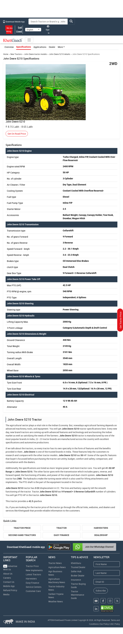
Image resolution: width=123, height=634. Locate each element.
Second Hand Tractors (22, 535)
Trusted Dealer (78, 567)
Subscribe (101, 590)
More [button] (60, 46)
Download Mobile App (14, 21)
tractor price (40, 507)
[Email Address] (107, 582)
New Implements (34, 570)
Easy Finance (61, 535)
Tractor (61, 528)
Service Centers (33, 586)
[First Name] (107, 564)
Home (5, 54)
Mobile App (9, 586)
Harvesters (101, 528)
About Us (7, 573)
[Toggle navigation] (29, 40)
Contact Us (8, 581)
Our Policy (104, 624)
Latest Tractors (33, 574)
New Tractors (16, 54)
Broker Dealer (77, 575)
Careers (7, 577)
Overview (9, 46)
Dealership (101, 535)
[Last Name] (107, 573)
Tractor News (55, 563)
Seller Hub (76, 571)
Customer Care (33, 591)
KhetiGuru (76, 563)
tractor (83, 428)
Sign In (47, 29)
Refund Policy (10, 590)
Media (6, 594)
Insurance (76, 579)
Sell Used (19, 29)
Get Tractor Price (120, 320)
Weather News (55, 601)
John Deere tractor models (35, 54)
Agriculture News (57, 567)
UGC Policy (115, 624)
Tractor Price (22, 528)
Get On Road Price (17, 133)
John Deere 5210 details (59, 54)
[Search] (48, 21)
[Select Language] (33, 29)
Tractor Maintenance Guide (77, 595)
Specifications (23, 47)
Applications (39, 46)
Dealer (52, 46)
